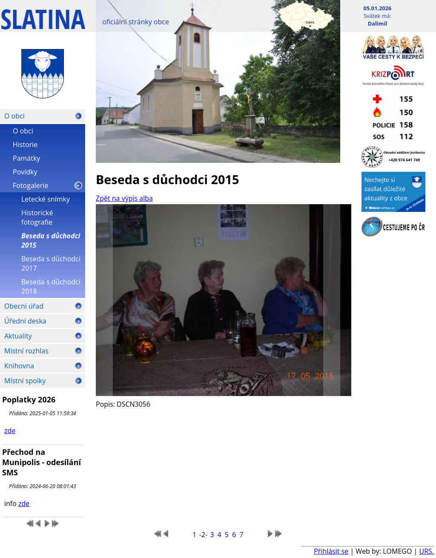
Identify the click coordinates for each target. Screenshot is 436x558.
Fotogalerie (30, 185)
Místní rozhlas (26, 351)
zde (9, 430)
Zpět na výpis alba (124, 198)
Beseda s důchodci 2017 (50, 263)
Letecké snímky (45, 199)
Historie (25, 144)
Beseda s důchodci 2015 (50, 240)
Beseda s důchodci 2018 (50, 286)
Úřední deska (25, 321)
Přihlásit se (331, 551)
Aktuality (18, 336)
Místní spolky (25, 380)
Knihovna (19, 365)
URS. (426, 551)
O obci (14, 116)
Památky (26, 158)
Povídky (25, 171)
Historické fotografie (37, 217)
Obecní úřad (23, 306)
